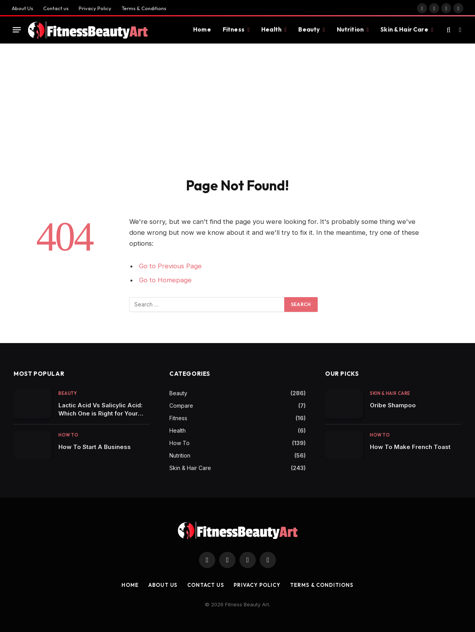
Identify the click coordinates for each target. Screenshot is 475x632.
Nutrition (350, 29)
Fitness (234, 29)
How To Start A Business (94, 447)
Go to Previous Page (170, 266)
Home (202, 29)
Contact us (56, 8)
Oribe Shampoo (393, 405)
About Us (22, 8)
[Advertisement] (237, 118)
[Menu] (17, 30)
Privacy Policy (95, 8)
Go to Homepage (165, 280)
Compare (181, 405)
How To (68, 435)
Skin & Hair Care (404, 29)
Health (271, 29)
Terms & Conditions (143, 8)
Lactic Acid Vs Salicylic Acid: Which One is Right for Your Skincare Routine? (100, 409)
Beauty (309, 29)
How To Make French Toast (410, 447)
